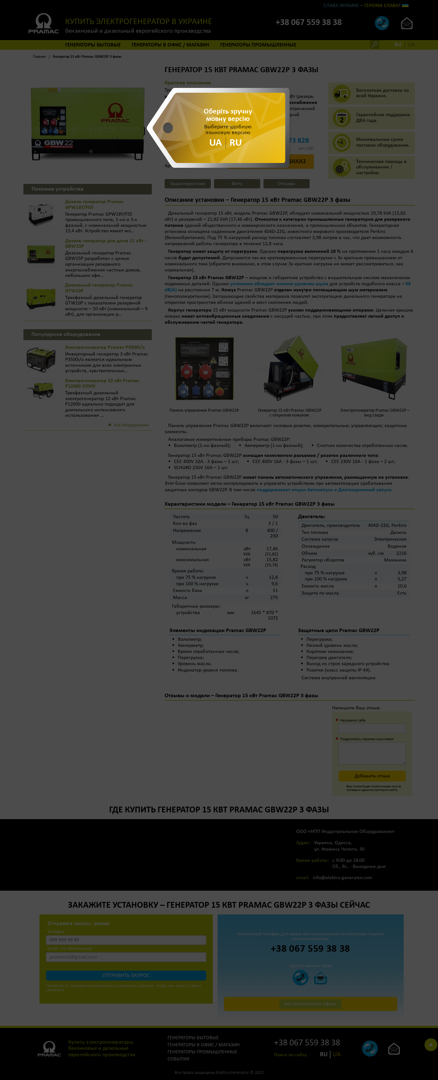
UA (215, 143)
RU (235, 143)
